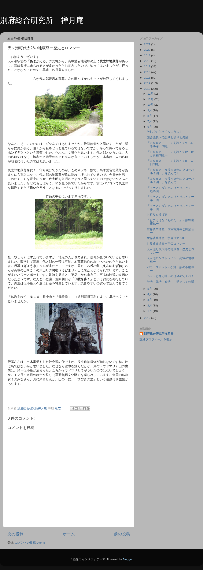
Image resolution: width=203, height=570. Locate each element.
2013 (147, 88)
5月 (150, 288)
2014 (147, 83)
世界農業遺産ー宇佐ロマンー (166, 243)
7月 (150, 121)
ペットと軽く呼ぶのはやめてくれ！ (170, 276)
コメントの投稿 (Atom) (30, 542)
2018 (147, 61)
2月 (150, 305)
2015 (147, 77)
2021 (147, 44)
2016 (147, 72)
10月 (150, 104)
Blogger (127, 559)
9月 (150, 110)
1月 (150, 311)
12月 (150, 93)
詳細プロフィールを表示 (156, 339)
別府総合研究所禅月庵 (158, 333)
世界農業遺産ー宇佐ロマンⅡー (167, 238)
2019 (147, 55)
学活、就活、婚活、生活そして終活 (170, 281)
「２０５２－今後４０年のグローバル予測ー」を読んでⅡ (170, 171)
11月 (150, 99)
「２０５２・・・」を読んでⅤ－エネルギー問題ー (170, 144)
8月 (150, 115)
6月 (150, 126)
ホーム (69, 534)
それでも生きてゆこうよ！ (164, 131)
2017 (147, 66)
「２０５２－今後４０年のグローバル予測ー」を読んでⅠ (170, 180)
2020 (147, 49)
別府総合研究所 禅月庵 (42, 20)
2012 (147, 318)
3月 (150, 299)
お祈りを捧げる (157, 214)
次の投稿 (15, 534)
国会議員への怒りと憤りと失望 (167, 137)
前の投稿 (122, 534)
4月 (150, 294)
